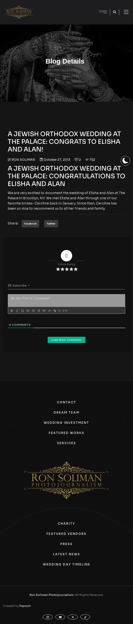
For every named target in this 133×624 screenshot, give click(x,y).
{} (59, 310)
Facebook (30, 223)
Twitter (51, 223)
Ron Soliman (23, 160)
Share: (13, 223)
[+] (65, 310)
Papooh (25, 606)
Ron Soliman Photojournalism (51, 595)
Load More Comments (67, 339)
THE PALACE (27, 176)
